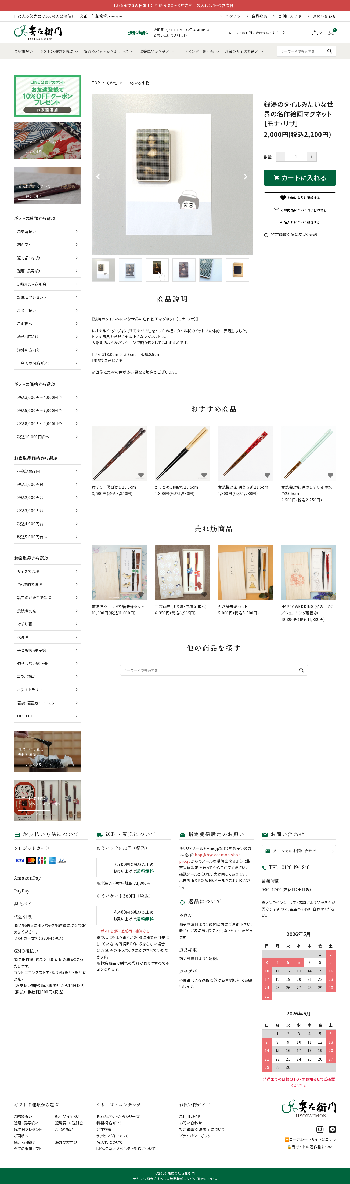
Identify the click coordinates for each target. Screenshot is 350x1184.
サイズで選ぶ (28, 571)
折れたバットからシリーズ (106, 51)
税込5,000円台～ (32, 537)
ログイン (233, 16)
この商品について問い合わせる (300, 210)
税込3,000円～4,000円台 (39, 397)
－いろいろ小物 (137, 82)
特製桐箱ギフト (109, 1122)
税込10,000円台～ (33, 436)
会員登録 (259, 16)
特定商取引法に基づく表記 (290, 234)
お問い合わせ (324, 16)
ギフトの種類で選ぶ (56, 51)
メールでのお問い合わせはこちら (254, 32)
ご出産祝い (26, 310)
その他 (111, 82)
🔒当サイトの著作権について (311, 1147)
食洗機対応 (27, 610)
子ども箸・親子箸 (31, 650)
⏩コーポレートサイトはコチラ (310, 1139)
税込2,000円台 (30, 497)
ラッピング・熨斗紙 (197, 51)
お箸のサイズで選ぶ (241, 51)
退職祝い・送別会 (32, 284)
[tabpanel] (172, 174)
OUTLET (25, 716)
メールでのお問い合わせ (291, 851)
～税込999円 (28, 471)
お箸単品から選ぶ (154, 51)
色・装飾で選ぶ (29, 584)
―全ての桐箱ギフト (33, 363)
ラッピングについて (112, 1135)
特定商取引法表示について (202, 1129)
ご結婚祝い (23, 51)
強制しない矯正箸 (32, 663)
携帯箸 (23, 637)
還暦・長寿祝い (30, 271)
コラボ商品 (26, 676)
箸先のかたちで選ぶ (34, 597)
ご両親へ (25, 323)
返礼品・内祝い (30, 257)
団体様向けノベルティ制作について (126, 1148)
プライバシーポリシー (197, 1135)
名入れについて (109, 1142)
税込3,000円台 (30, 510)
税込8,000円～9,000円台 (39, 423)
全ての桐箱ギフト (28, 1148)
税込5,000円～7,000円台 (39, 410)
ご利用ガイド (290, 16)
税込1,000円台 (30, 484)
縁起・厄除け (28, 336)
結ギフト (24, 244)
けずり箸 (24, 623)
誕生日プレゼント (32, 297)
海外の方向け (29, 349)
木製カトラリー (29, 689)
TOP (96, 82)
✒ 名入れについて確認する (300, 222)
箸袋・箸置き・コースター (38, 702)
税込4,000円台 (30, 523)
